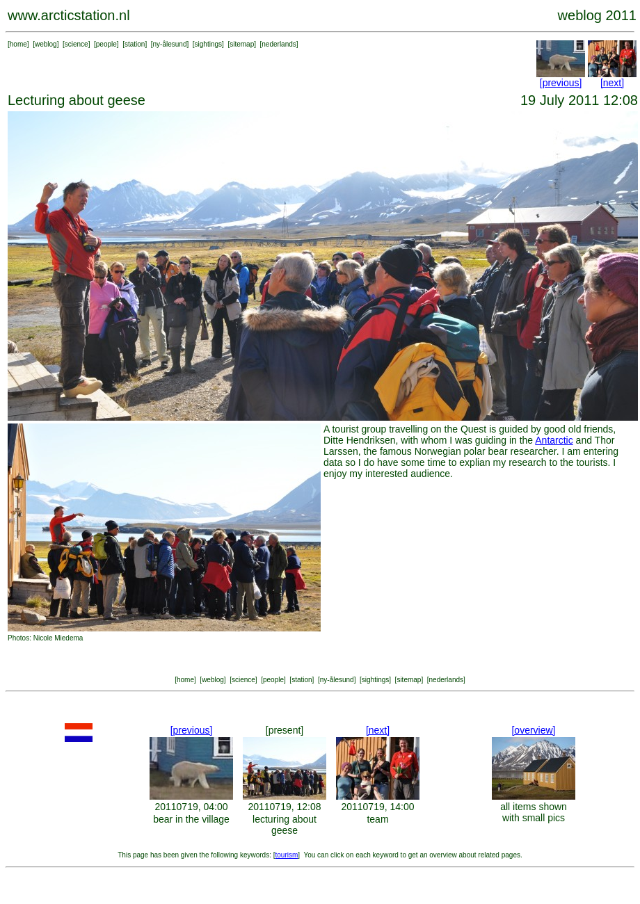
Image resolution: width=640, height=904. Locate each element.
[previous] (561, 82)
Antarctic (554, 440)
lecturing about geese (285, 825)
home (18, 44)
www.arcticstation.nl (69, 15)
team (377, 819)
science (76, 44)
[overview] (533, 730)
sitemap (242, 44)
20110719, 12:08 (284, 806)
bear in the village (191, 819)
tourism (286, 855)
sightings (208, 44)
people (106, 44)
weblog (46, 44)
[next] (612, 82)
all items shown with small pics (533, 812)
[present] (284, 730)
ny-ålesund (170, 44)
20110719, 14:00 (377, 806)
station (135, 44)
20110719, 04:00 (190, 806)
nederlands (279, 44)
